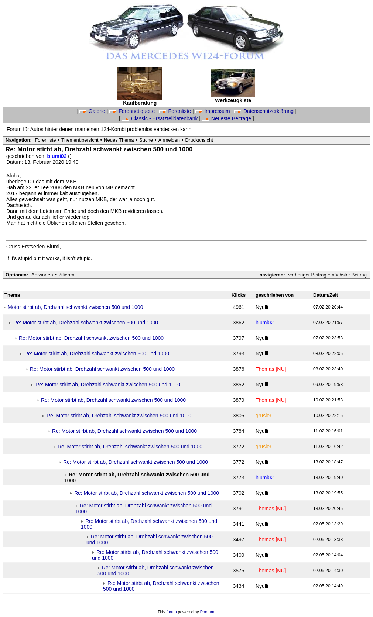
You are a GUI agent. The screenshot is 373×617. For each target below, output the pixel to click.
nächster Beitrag (349, 275)
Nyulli (262, 307)
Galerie (93, 111)
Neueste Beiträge (227, 118)
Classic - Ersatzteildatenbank (160, 118)
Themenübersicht (79, 140)
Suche (146, 140)
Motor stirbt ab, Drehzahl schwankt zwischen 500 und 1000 (75, 307)
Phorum (207, 612)
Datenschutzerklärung (264, 111)
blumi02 (57, 156)
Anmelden (169, 140)
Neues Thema (119, 140)
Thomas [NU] (271, 369)
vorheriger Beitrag (307, 275)
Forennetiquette (132, 111)
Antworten (42, 275)
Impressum (213, 111)
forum (172, 612)
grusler (263, 415)
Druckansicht (199, 140)
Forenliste (175, 111)
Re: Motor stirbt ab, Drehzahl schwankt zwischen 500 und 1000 (85, 322)
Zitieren (66, 275)
